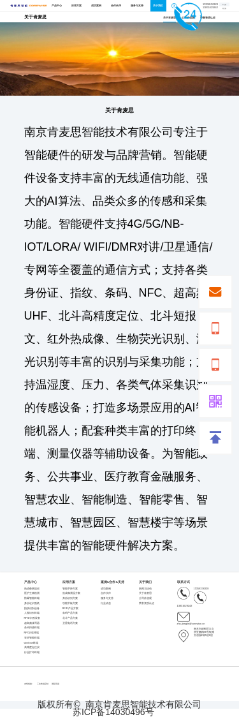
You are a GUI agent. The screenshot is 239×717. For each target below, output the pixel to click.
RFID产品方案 (70, 608)
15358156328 (193, 589)
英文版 (224, 8)
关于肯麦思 (169, 17)
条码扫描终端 (32, 627)
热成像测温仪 (32, 588)
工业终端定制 (42, 684)
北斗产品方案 (70, 617)
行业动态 (106, 603)
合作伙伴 (116, 5)
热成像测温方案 (71, 593)
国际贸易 (55, 684)
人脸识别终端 (32, 612)
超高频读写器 (32, 623)
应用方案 (76, 5)
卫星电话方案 (70, 623)
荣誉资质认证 (207, 17)
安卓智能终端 (32, 637)
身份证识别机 (32, 603)
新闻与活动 (145, 588)
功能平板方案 (70, 603)
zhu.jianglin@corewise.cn (191, 617)
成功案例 (96, 5)
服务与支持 (137, 5)
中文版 (224, 4)
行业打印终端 (32, 652)
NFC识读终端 (32, 632)
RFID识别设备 (32, 617)
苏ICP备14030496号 (113, 712)
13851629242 (191, 599)
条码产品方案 (70, 612)
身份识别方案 (70, 598)
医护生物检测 (32, 593)
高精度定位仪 (32, 647)
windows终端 (31, 642)
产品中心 (57, 5)
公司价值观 (145, 598)
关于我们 (158, 5)
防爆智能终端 (32, 598)
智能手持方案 (70, 588)
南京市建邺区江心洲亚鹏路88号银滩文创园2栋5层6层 (195, 632)
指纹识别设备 (32, 608)
